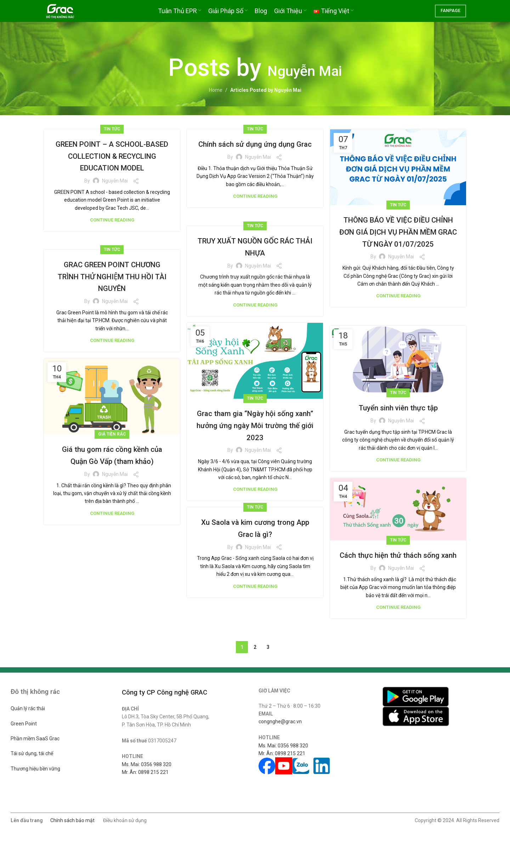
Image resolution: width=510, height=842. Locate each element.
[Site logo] (69, 15)
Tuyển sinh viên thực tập (398, 407)
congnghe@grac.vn (280, 721)
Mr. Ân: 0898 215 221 (145, 772)
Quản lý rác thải (28, 708)
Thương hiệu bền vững (35, 768)
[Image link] (415, 696)
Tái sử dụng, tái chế (32, 753)
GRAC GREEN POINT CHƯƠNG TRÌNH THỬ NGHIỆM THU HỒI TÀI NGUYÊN (112, 276)
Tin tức (112, 129)
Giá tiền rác (112, 434)
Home (215, 90)
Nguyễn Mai (304, 68)
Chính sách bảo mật (72, 820)
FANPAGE (450, 15)
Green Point (24, 723)
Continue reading (112, 232)
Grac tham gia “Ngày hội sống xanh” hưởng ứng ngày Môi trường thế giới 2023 (255, 425)
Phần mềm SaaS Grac (35, 738)
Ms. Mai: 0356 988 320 (146, 764)
